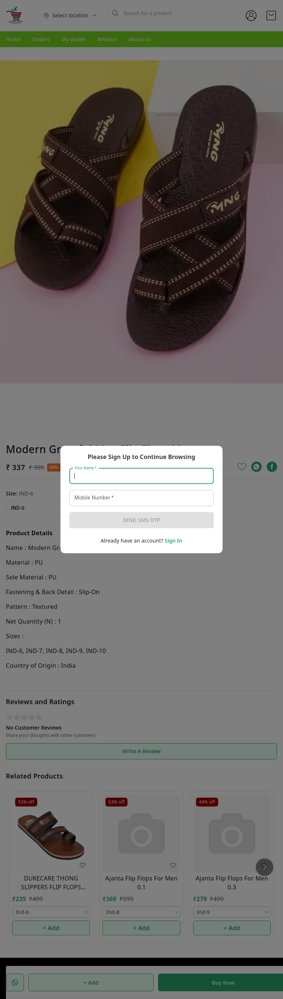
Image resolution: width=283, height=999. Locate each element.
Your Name (85, 468)
